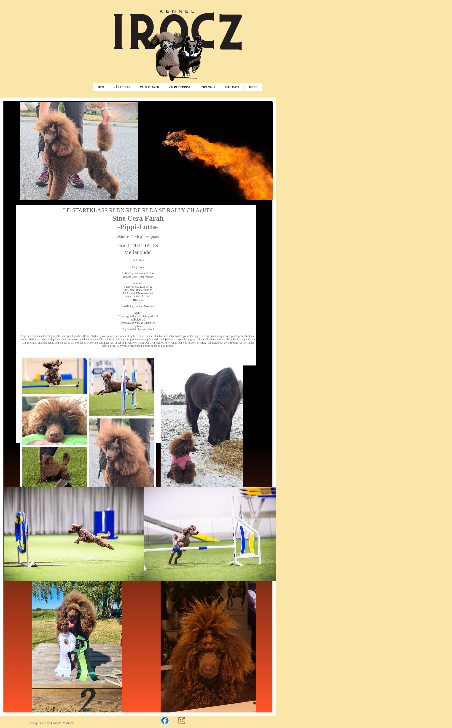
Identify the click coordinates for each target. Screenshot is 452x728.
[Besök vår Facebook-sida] (165, 720)
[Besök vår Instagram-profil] (181, 720)
